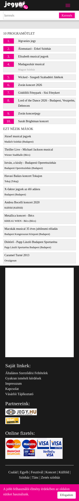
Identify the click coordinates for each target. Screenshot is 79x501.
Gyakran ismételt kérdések (23, 378)
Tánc (35, 477)
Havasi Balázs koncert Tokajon (23, 178)
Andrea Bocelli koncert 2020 (22, 205)
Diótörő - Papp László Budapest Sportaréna (30, 244)
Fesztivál (37, 472)
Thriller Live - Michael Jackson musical (28, 152)
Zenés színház (50, 477)
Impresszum (13, 383)
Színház (24, 477)
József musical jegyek (18, 139)
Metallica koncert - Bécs (20, 218)
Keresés (67, 15)
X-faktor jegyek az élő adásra (22, 191)
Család (13, 472)
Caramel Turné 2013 (16, 257)
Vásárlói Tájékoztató (19, 394)
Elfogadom (66, 495)
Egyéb (24, 472)
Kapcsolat (12, 389)
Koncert (51, 472)
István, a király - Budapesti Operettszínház (30, 165)
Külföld (64, 472)
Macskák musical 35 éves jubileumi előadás (31, 231)
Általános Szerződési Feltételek (26, 373)
